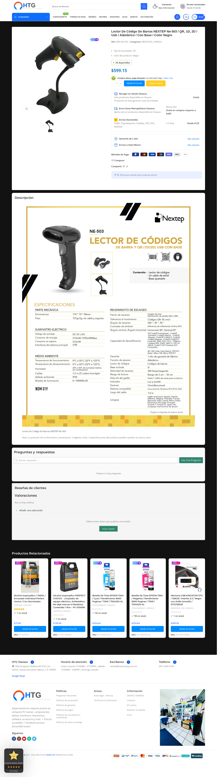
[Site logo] (28, 6)
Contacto (131, 700)
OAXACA (157, 41)
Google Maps (18, 675)
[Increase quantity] (121, 83)
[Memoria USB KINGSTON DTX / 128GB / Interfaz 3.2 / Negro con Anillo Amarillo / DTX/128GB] (187, 577)
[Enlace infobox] (23, 662)
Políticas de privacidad (67, 700)
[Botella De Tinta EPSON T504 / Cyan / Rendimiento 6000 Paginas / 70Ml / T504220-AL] (108, 577)
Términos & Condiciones (105, 700)
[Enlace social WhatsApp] (127, 166)
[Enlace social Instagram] (19, 739)
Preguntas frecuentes (66, 695)
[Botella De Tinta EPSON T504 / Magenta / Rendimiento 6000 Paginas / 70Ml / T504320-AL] (148, 577)
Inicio (129, 715)
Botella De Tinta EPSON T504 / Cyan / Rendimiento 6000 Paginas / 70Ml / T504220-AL (108, 598)
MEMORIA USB (178, 608)
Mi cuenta (131, 705)
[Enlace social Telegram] (34, 739)
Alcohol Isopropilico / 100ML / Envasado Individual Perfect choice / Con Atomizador (30, 598)
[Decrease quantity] (113, 83)
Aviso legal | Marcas (103, 695)
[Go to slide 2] (61, 111)
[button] (30, 629)
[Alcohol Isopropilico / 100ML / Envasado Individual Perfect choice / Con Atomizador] (30, 577)
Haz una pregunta (191, 460)
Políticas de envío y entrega (69, 722)
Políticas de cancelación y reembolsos (68, 716)
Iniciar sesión (108, 528)
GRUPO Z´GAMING (135, 695)
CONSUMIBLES (99, 605)
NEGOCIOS (147, 41)
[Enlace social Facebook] (124, 166)
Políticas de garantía (65, 705)
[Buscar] (98, 6)
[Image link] (31, 696)
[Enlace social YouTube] (24, 739)
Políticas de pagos (64, 710)
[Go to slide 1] (59, 111)
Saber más (168, 78)
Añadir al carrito (134, 83)
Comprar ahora (156, 83)
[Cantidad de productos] (117, 83)
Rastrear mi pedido (136, 710)
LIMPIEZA (18, 605)
